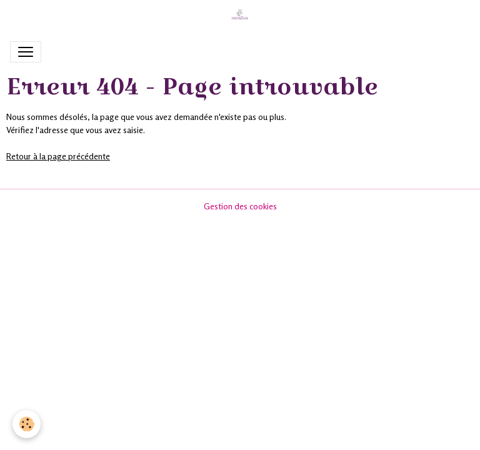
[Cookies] (26, 424)
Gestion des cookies (240, 206)
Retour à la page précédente (58, 156)
